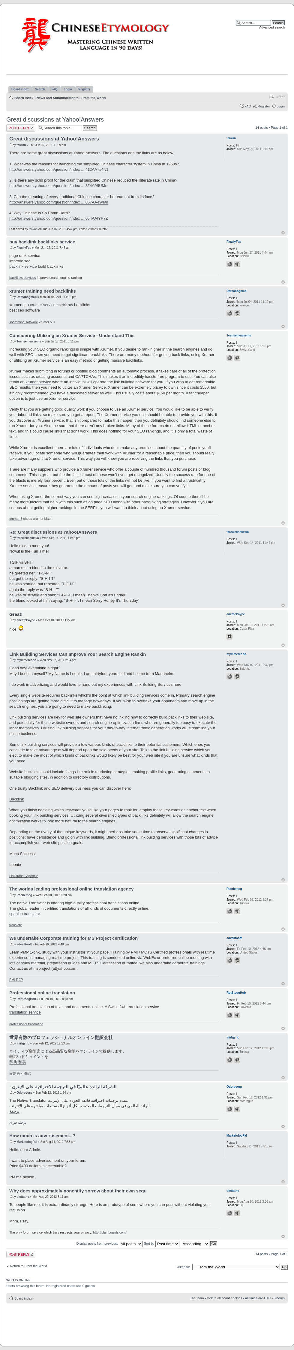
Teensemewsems (28, 341)
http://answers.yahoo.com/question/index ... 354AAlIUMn (58, 185)
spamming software (23, 322)
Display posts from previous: (109, 1243)
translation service (25, 1012)
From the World (93, 98)
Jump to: (183, 1267)
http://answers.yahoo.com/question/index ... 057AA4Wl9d (58, 202)
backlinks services (22, 277)
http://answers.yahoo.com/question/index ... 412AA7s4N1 (58, 169)
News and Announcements (57, 98)
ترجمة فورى (17, 1122)
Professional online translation (42, 992)
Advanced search (272, 27)
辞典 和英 (17, 1062)
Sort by (161, 1243)
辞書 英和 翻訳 (20, 1073)
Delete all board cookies (224, 1298)
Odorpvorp (24, 1092)
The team (197, 1298)
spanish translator (24, 914)
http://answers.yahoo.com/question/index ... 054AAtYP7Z (58, 218)
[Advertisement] (147, 1321)
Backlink (16, 799)
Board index (24, 98)
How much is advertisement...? (42, 1135)
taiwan (21, 145)
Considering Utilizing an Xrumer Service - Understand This (72, 335)
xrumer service (43, 305)
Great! (15, 614)
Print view (271, 96)
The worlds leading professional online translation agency (71, 888)
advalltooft (24, 944)
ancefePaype (25, 620)
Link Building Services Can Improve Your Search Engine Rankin (77, 654)
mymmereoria (26, 660)
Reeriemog (24, 895)
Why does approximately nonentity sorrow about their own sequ (78, 1190)
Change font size (280, 96)
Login (281, 106)
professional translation (26, 1024)
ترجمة (14, 1111)
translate (15, 925)
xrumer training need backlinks (42, 291)
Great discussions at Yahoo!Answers (55, 119)
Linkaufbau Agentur (23, 876)
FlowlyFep (23, 247)
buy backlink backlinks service (42, 241)
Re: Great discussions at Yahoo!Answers (53, 532)
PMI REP (16, 979)
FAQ (247, 106)
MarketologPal (26, 1142)
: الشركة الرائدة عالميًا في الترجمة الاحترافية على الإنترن (62, 1086)
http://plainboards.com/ (109, 1232)
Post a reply (20, 128)
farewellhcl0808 (27, 538)
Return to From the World (28, 1266)
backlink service (23, 266)
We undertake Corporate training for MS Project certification (73, 938)
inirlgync (22, 1043)
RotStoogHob (26, 999)
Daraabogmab (26, 297)
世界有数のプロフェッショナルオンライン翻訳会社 (61, 1037)
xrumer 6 (15, 518)
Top (283, 232)
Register (264, 106)
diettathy (22, 1196)
